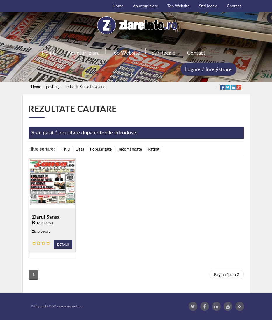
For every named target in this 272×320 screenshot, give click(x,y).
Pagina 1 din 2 (226, 274)
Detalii (63, 244)
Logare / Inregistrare (208, 69)
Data (80, 148)
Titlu (66, 148)
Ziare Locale (41, 231)
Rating (153, 148)
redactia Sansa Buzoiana (85, 86)
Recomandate (129, 148)
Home (36, 86)
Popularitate (101, 148)
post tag (52, 86)
